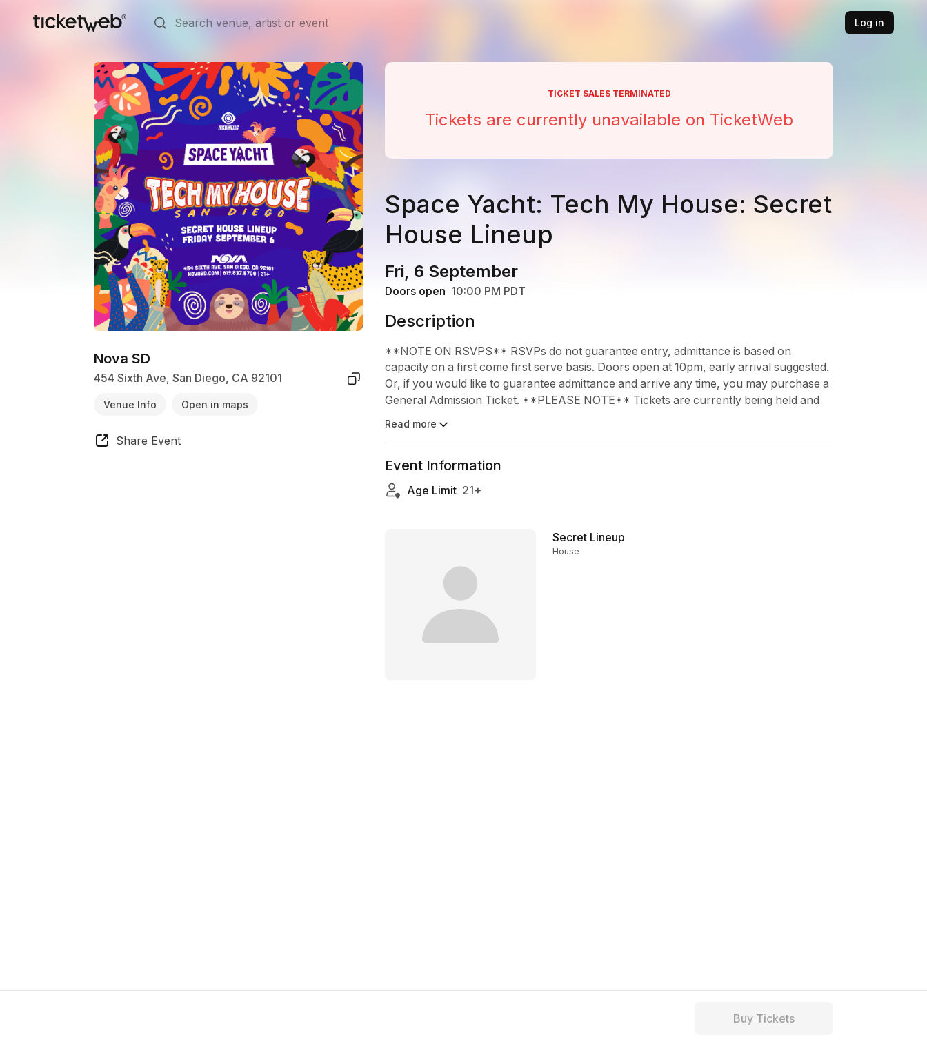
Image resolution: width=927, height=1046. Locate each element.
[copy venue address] (354, 379)
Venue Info (130, 404)
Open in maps (214, 404)
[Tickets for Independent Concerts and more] (79, 23)
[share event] (137, 442)
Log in (869, 22)
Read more (417, 425)
